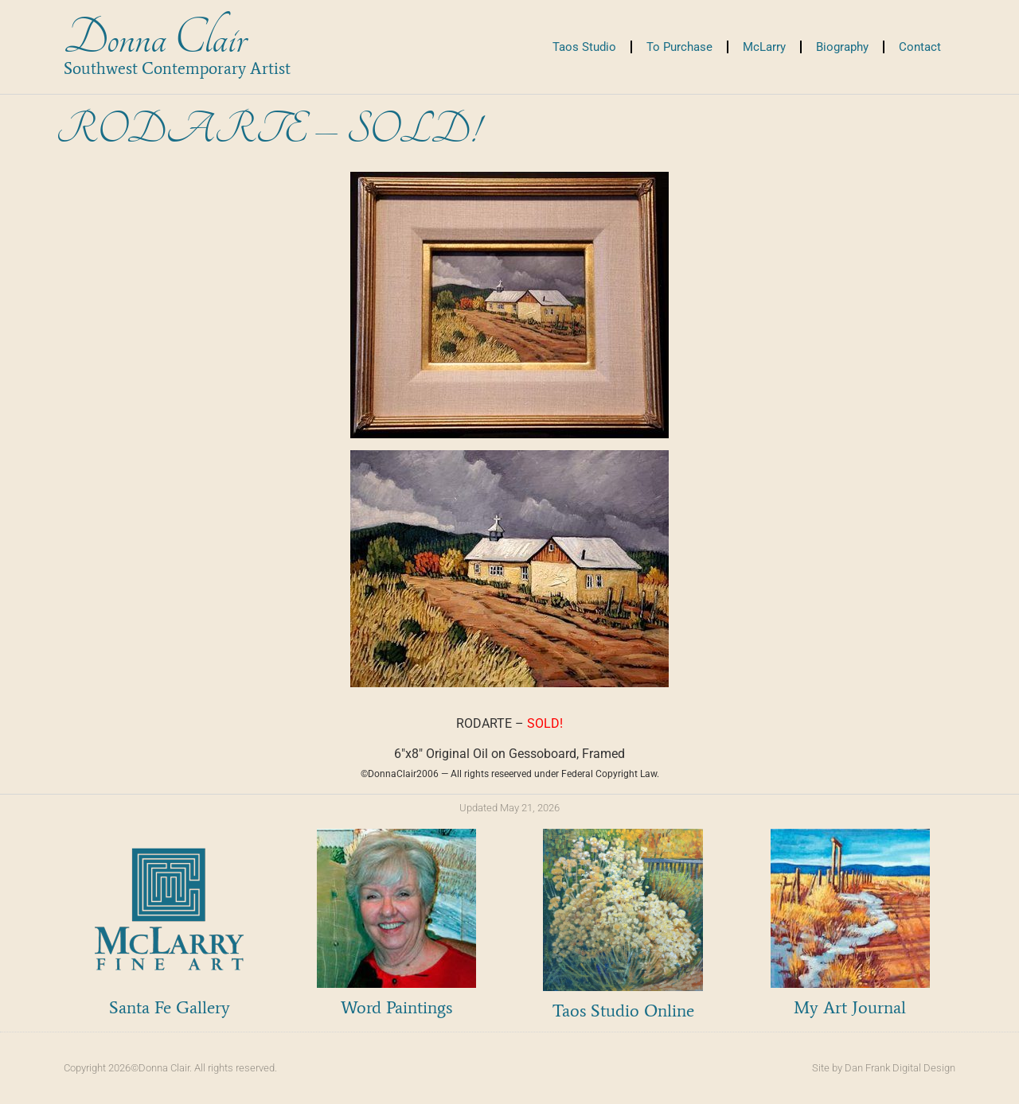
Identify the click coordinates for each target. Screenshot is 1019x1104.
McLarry (764, 47)
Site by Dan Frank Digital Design (883, 1068)
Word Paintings (396, 1007)
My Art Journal (850, 1007)
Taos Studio (584, 47)
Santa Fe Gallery (169, 1007)
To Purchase (679, 47)
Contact (920, 47)
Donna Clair (155, 39)
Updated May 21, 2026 (509, 808)
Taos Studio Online (623, 1010)
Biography (842, 47)
